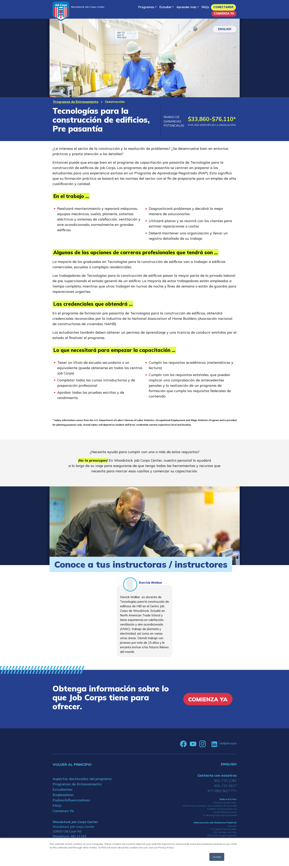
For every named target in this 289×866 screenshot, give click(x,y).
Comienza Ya (224, 13)
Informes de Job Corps (225, 802)
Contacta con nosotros (217, 775)
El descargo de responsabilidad (220, 815)
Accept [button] (217, 856)
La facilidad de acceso (225, 812)
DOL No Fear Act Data (225, 832)
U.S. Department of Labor (223, 829)
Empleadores (63, 794)
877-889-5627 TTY (222, 791)
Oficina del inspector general (222, 835)
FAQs (205, 7)
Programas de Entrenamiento (75, 102)
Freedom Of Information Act (222, 808)
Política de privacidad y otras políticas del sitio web (210, 805)
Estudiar (165, 7)
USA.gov (232, 825)
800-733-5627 (225, 786)
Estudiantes (62, 789)
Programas (146, 7)
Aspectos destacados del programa (82, 778)
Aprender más (186, 7)
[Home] (60, 11)
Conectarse (223, 7)
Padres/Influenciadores (71, 800)
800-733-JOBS (225, 780)
